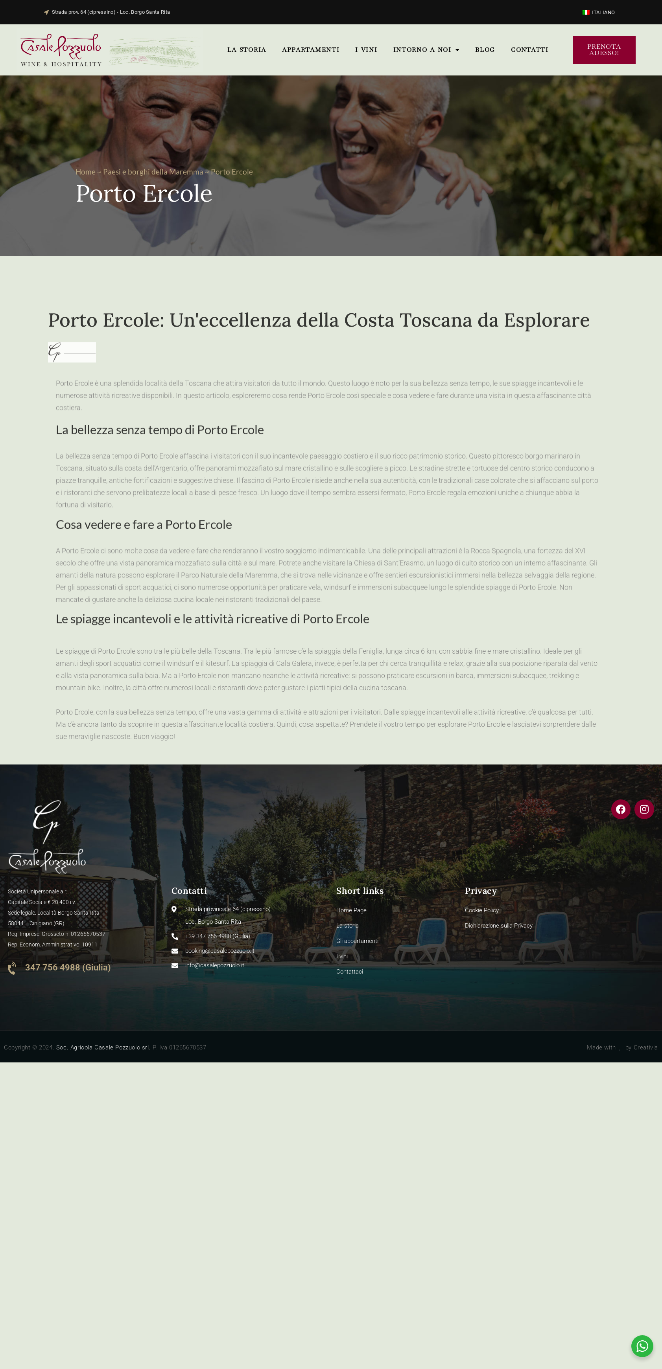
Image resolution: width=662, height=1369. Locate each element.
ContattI (530, 49)
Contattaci (349, 971)
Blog (485, 49)
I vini (366, 49)
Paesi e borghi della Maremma (153, 171)
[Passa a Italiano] (599, 12)
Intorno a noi (426, 50)
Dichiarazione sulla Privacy (499, 925)
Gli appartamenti (357, 941)
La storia (246, 49)
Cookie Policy (482, 910)
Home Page (351, 910)
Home (86, 171)
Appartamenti (310, 49)
